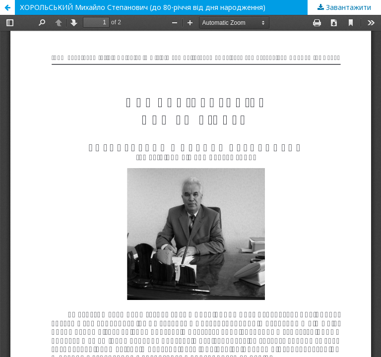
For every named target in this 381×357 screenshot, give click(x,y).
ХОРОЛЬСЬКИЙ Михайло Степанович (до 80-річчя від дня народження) (142, 7)
